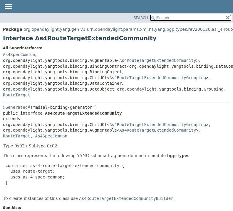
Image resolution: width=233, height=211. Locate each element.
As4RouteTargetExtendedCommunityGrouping (157, 77)
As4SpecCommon (19, 54)
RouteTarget (16, 95)
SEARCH (141, 18)
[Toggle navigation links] (8, 7)
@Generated (15, 107)
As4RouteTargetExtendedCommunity (157, 60)
